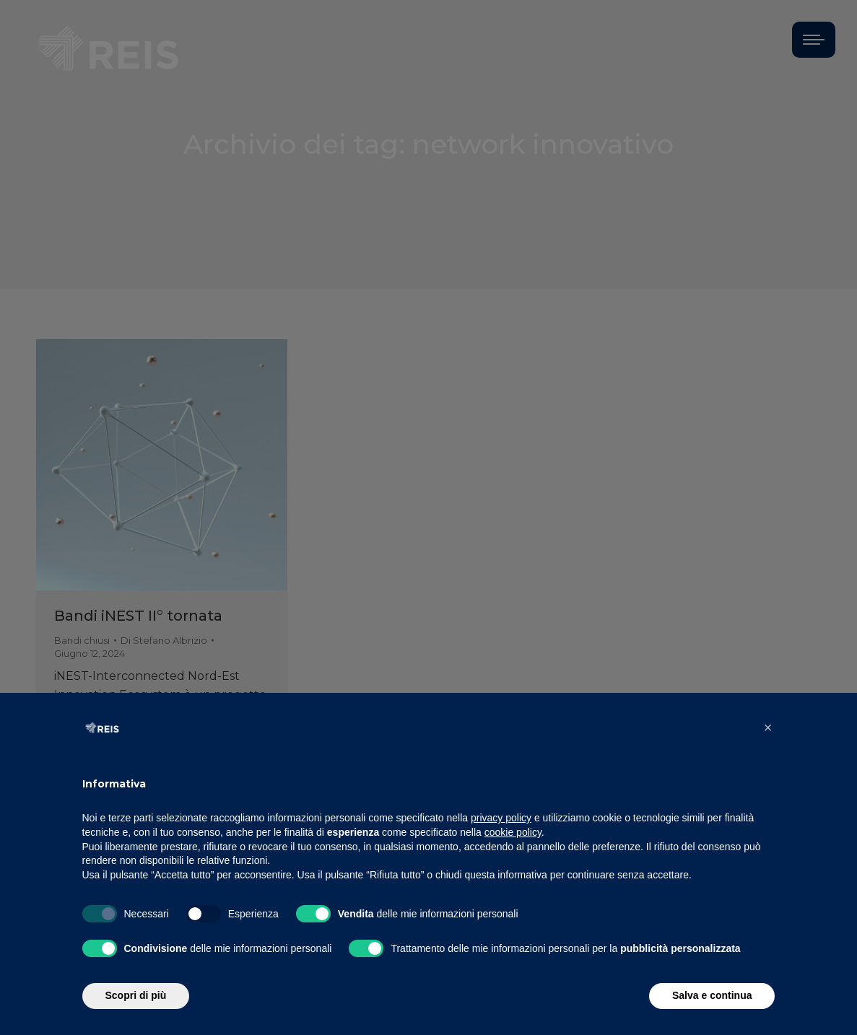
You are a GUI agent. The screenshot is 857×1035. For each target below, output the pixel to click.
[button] (768, 727)
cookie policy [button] (512, 832)
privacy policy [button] (501, 818)
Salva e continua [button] (712, 995)
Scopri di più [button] (136, 995)
